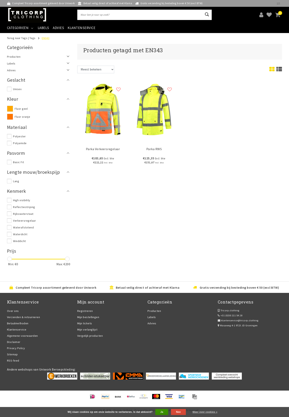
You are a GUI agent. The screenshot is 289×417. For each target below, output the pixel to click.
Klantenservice (16, 329)
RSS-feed (13, 360)
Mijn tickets (84, 323)
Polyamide (19, 143)
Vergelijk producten (90, 336)
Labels (152, 317)
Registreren (85, 311)
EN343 (45, 38)
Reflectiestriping (24, 207)
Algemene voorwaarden (22, 336)
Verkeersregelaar (24, 220)
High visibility (21, 200)
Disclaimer (13, 342)
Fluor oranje (22, 117)
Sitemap (12, 354)
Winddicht (19, 241)
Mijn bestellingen (88, 317)
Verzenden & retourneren (23, 317)
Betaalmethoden (17, 323)
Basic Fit (18, 162)
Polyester (19, 136)
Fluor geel (21, 109)
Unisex (17, 89)
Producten (154, 311)
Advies (152, 323)
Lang (16, 181)
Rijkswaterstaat (23, 214)
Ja (161, 412)
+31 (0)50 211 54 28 (230, 315)
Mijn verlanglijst (87, 329)
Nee (178, 412)
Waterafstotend (23, 227)
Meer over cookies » (204, 412)
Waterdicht (20, 234)
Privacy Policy (16, 348)
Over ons (13, 311)
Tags (33, 38)
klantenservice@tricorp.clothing (238, 320)
